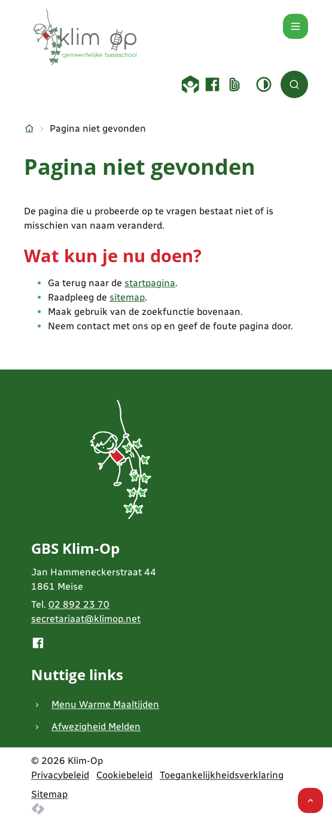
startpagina (149, 283)
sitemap (127, 297)
